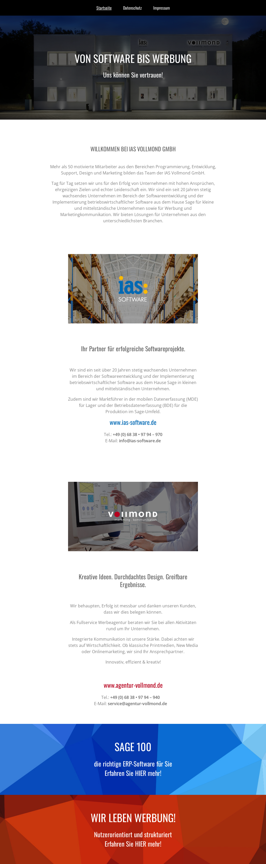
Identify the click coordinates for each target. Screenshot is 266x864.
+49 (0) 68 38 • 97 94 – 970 (137, 434)
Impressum (161, 8)
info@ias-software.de (140, 441)
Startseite (104, 8)
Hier (140, 773)
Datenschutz (132, 8)
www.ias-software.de (133, 422)
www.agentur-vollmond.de (133, 685)
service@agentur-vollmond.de (137, 703)
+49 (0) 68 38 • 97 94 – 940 (135, 697)
